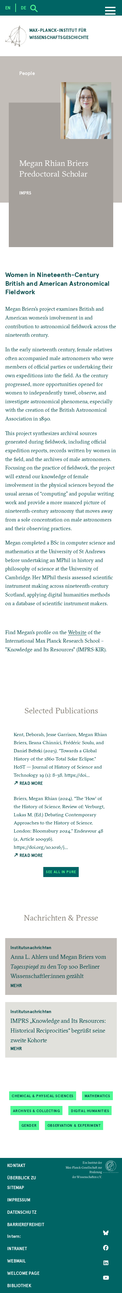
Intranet (17, 1248)
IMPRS (25, 193)
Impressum (18, 1200)
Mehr (16, 985)
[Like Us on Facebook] (106, 1248)
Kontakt (16, 1165)
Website (77, 632)
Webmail (16, 1261)
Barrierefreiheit (25, 1224)
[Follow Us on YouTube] (106, 1278)
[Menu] (110, 11)
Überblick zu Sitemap (21, 1182)
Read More (28, 783)
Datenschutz (21, 1212)
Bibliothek (19, 1285)
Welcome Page (23, 1273)
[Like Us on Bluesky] (106, 1233)
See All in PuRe (61, 871)
